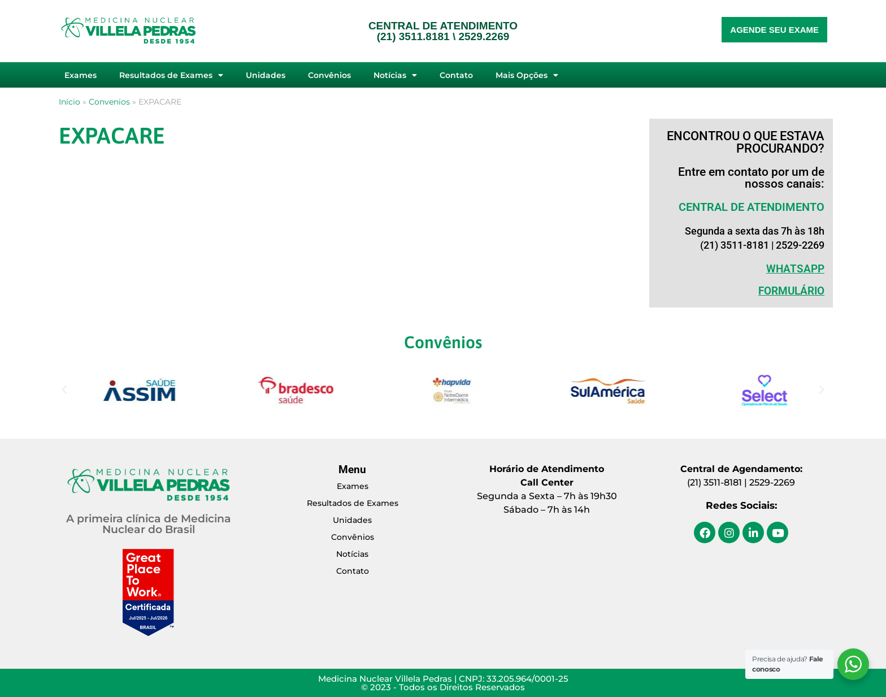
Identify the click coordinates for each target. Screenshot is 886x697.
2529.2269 (483, 36)
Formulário (791, 290)
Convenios (109, 101)
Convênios (329, 75)
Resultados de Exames (171, 75)
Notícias (395, 75)
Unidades (265, 75)
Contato (456, 75)
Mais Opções (527, 75)
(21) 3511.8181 (413, 36)
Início (69, 101)
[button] (64, 390)
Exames (80, 75)
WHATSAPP (795, 268)
